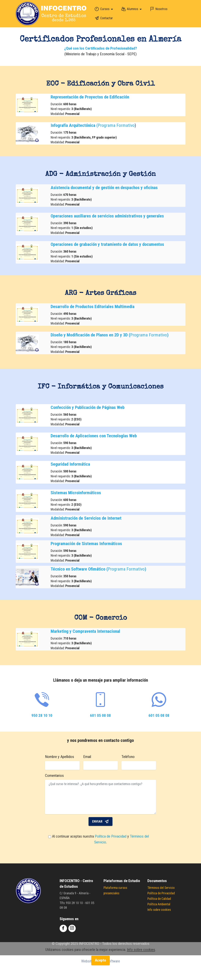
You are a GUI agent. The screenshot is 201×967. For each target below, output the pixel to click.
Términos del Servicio (161, 888)
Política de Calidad (159, 899)
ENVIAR (100, 821)
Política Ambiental (158, 904)
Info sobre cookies (159, 910)
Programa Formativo (116, 125)
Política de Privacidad (111, 836)
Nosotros (157, 9)
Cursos (101, 9)
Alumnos (128, 9)
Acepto (100, 962)
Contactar (103, 18)
